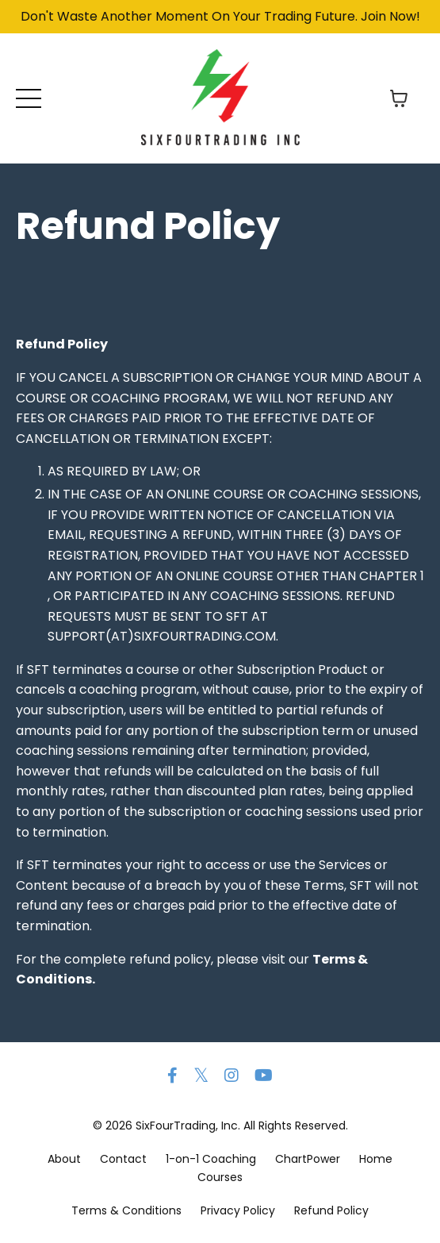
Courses (220, 1177)
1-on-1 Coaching (211, 1159)
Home (375, 1159)
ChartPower (307, 1159)
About (64, 1159)
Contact (123, 1159)
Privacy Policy (238, 1210)
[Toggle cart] (398, 98)
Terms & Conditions (126, 1210)
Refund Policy (331, 1210)
